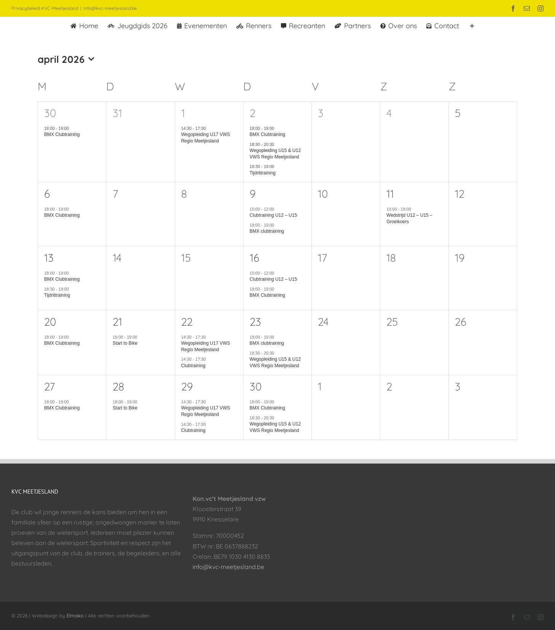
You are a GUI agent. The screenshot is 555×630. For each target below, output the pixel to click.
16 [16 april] (254, 257)
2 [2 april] (252, 113)
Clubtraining (193, 365)
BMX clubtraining (267, 231)
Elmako (75, 615)
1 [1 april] (183, 113)
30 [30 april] (256, 386)
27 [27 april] (49, 386)
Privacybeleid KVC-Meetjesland (44, 8)
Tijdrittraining (263, 173)
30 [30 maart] (50, 113)
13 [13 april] (49, 257)
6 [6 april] (47, 193)
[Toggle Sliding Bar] (472, 25)
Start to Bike (125, 343)
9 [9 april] (253, 193)
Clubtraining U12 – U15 (273, 215)
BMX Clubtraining (62, 134)
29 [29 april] (187, 386)
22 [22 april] (187, 321)
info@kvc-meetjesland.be (110, 8)
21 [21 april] (117, 321)
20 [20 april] (50, 321)
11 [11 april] (390, 193)
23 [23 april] (255, 321)
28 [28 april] (118, 386)
